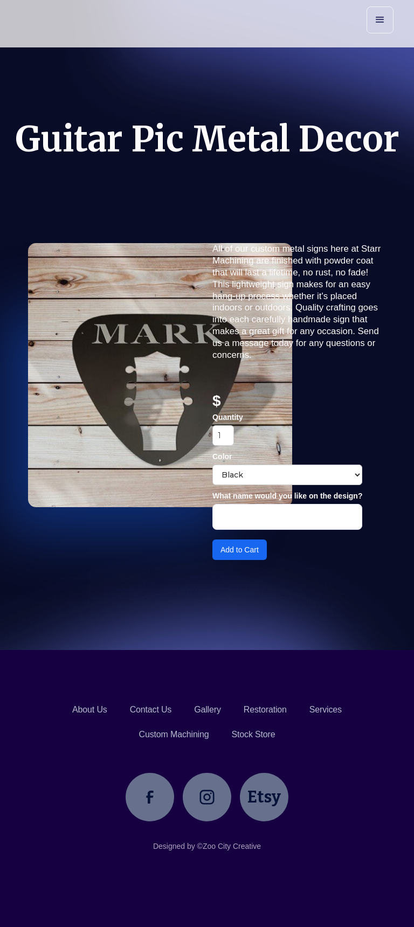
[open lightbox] (115, 375)
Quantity (227, 417)
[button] (380, 19)
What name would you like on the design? (287, 496)
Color (222, 456)
